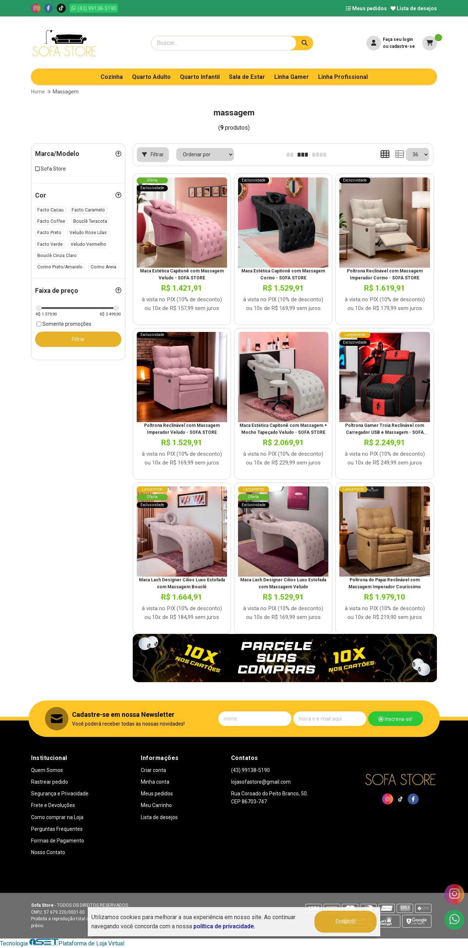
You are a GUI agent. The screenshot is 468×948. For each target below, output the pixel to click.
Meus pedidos (366, 8)
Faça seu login (398, 39)
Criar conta (153, 770)
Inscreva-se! (395, 719)
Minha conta (155, 782)
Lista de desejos (413, 8)
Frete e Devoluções (53, 805)
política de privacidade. (224, 926)
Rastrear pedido (49, 782)
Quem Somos (47, 770)
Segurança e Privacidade (59, 793)
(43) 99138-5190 (250, 770)
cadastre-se (402, 46)
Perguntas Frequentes (57, 829)
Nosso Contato (48, 852)
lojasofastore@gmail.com (261, 782)
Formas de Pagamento (57, 841)
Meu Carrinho (156, 805)
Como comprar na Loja (57, 817)
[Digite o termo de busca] (223, 43)
